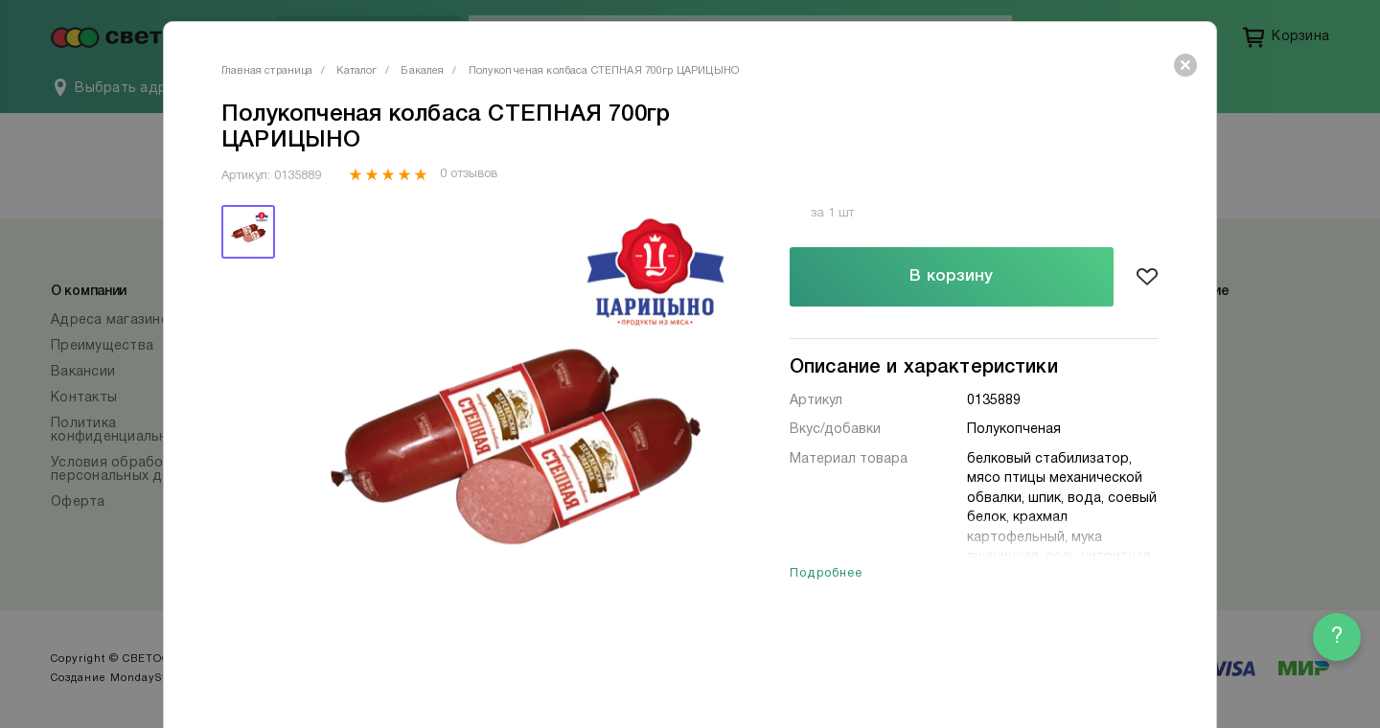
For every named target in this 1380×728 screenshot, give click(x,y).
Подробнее (826, 574)
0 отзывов (468, 174)
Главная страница (266, 71)
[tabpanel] (510, 432)
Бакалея (422, 71)
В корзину (951, 276)
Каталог (356, 71)
